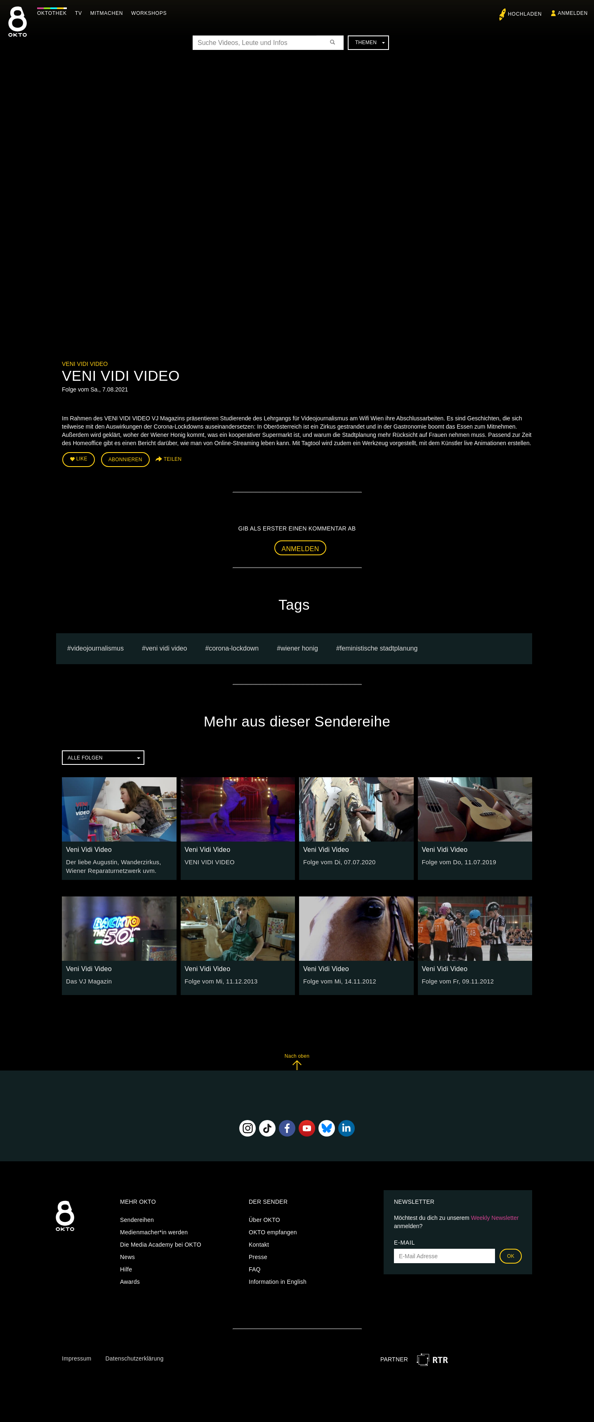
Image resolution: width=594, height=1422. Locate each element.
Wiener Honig (299, 647)
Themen (370, 42)
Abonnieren (125, 459)
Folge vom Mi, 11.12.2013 (219, 979)
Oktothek (54, 13)
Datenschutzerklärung (134, 1356)
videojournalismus (97, 647)
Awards (130, 1279)
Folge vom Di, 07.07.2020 (337, 861)
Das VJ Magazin (87, 979)
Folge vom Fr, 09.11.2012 (456, 979)
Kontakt (259, 1242)
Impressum (76, 1356)
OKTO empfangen (273, 1230)
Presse (258, 1255)
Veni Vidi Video (85, 364)
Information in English (277, 1279)
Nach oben (297, 1059)
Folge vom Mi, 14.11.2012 (337, 979)
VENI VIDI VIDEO (166, 647)
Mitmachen (108, 13)
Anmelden (300, 547)
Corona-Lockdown (234, 647)
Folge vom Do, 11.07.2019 (457, 861)
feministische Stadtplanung (379, 647)
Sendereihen (137, 1217)
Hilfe (126, 1267)
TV (80, 13)
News (127, 1255)
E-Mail (404, 1240)
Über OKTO (264, 1217)
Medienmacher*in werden (154, 1230)
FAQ (255, 1267)
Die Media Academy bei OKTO (160, 1242)
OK (510, 1254)
